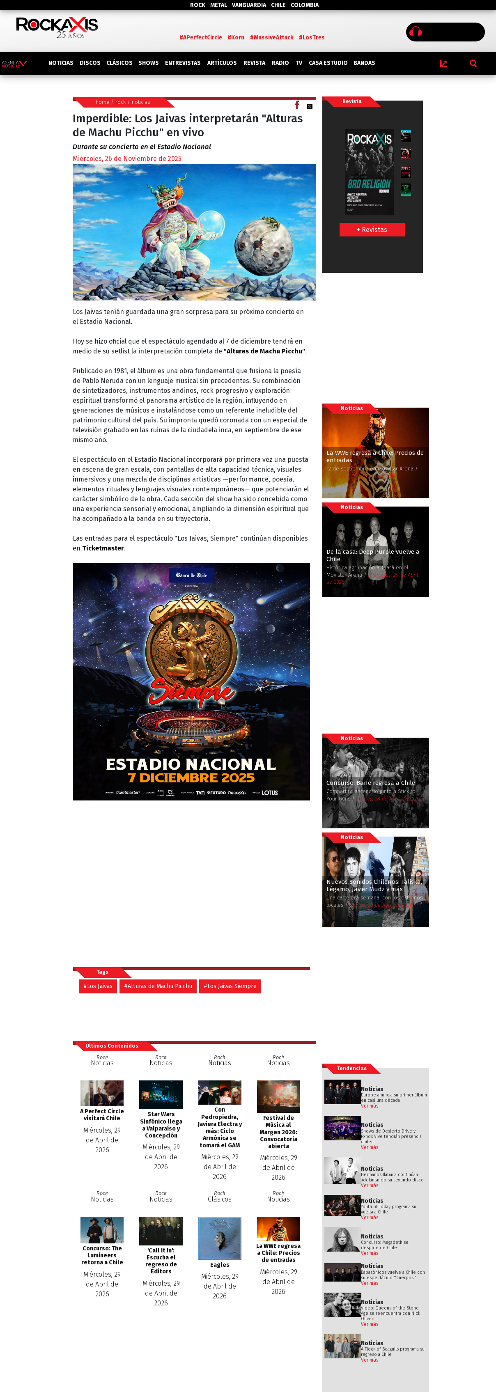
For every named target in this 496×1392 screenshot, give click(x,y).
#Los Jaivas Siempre (230, 986)
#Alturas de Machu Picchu (158, 986)
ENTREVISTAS (183, 63)
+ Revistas (372, 230)
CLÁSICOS (119, 63)
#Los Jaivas (98, 986)
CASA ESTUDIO (328, 63)
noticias (141, 102)
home (102, 102)
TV (299, 63)
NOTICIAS (60, 63)
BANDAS (364, 63)
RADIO (280, 63)
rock (120, 102)
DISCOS (90, 63)
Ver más (370, 1106)
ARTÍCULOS (222, 63)
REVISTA (254, 63)
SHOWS (148, 63)
